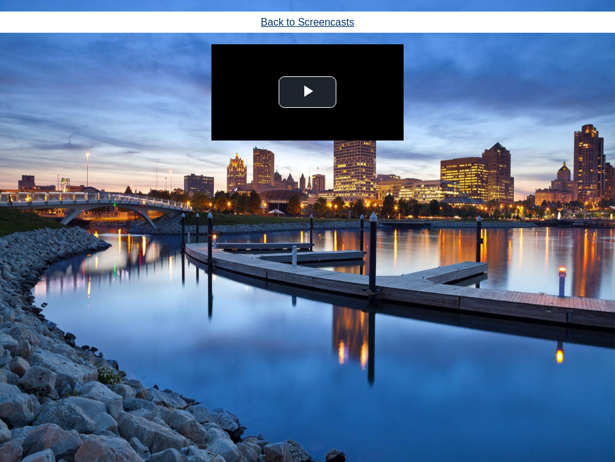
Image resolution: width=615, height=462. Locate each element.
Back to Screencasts (307, 22)
